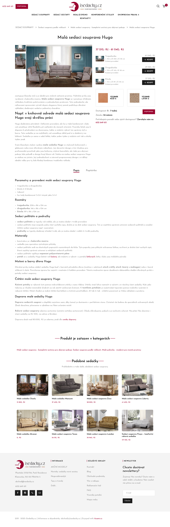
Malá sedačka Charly (26, 399)
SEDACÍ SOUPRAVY (41, 15)
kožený (54, 257)
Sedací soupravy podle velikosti (87, 350)
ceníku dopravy (69, 320)
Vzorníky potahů (94, 495)
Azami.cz (98, 519)
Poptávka (21, 6)
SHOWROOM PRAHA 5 (128, 15)
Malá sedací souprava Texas (64, 434)
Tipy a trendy (57, 481)
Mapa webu (92, 500)
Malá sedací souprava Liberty (135, 399)
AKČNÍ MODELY (59, 467)
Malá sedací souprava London (100, 434)
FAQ (89, 490)
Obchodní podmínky (96, 476)
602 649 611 (7, 6)
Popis (76, 170)
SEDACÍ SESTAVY (62, 15)
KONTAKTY (85, 18)
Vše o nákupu (93, 481)
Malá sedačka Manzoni (62, 399)
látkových (91, 257)
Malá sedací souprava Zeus (99, 399)
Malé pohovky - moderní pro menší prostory (121, 350)
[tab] (76, 173)
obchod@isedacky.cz (24, 481)
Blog (89, 472)
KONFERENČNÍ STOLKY (102, 15)
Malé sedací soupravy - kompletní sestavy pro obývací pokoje (44, 350)
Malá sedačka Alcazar (27, 434)
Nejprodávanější (58, 476)
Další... (54, 486)
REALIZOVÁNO (80, 15)
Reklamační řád (94, 486)
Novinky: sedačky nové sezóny (64, 472)
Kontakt (90, 467)
